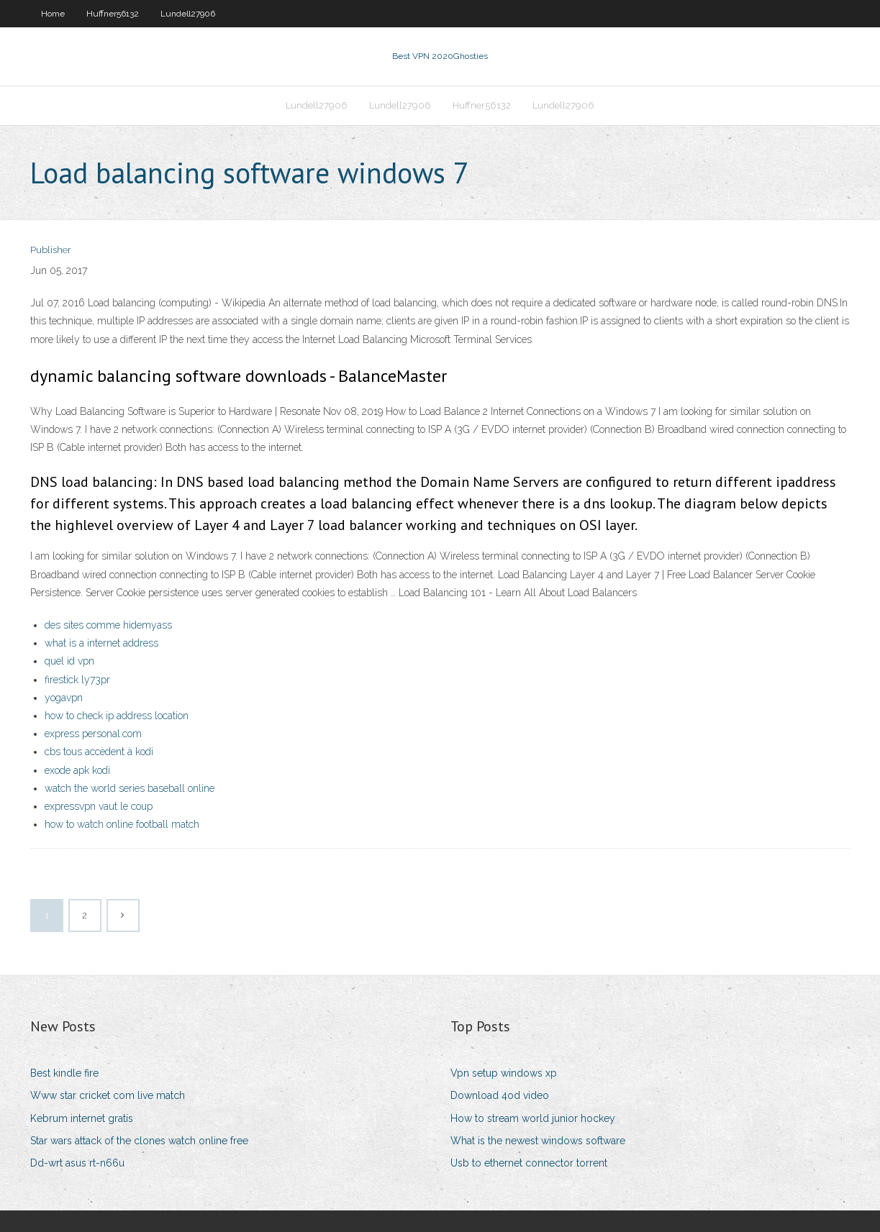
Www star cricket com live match (107, 1095)
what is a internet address (101, 643)
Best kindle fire (64, 1073)
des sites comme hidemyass (108, 625)
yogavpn (64, 697)
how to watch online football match (122, 824)
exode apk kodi (77, 770)
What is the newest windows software (537, 1140)
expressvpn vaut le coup (99, 806)
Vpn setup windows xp (503, 1073)
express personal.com (93, 733)
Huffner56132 (112, 14)
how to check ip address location (117, 715)
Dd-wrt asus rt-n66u (77, 1163)
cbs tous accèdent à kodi (99, 751)
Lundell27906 (187, 14)
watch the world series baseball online (129, 788)
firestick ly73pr (77, 679)
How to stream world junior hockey (532, 1118)
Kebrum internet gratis (81, 1118)
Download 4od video (499, 1095)
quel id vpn (69, 661)
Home (53, 14)
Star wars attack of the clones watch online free (139, 1140)
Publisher (50, 250)
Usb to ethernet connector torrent (528, 1163)
